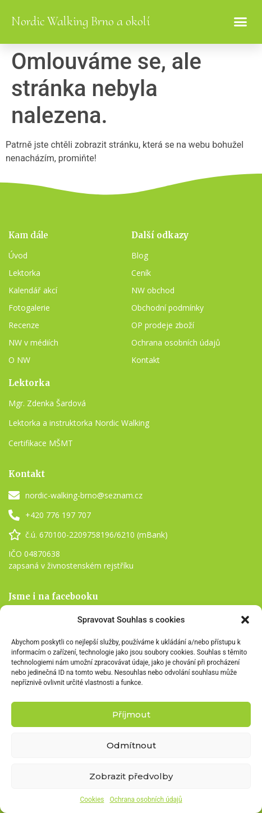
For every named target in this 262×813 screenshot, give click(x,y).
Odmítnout (131, 745)
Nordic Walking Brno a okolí (80, 21)
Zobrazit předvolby (131, 776)
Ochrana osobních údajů (145, 799)
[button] (245, 619)
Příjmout (131, 714)
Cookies (92, 799)
